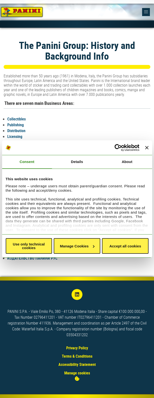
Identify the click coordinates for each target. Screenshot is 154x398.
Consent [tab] (27, 162)
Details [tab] (77, 162)
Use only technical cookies (29, 246)
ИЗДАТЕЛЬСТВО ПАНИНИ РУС (32, 258)
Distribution (16, 130)
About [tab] (127, 162)
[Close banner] (146, 147)
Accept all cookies (125, 246)
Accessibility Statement (77, 364)
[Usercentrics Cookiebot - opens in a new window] (118, 147)
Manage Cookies (77, 246)
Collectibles (16, 119)
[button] (146, 12)
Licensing (14, 136)
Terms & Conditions (77, 356)
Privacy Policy (77, 348)
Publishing (15, 124)
